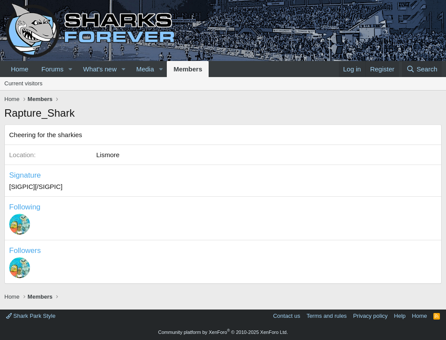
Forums (52, 69)
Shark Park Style (30, 316)
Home (19, 69)
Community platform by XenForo (223, 332)
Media (145, 69)
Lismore (107, 154)
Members (187, 69)
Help (400, 316)
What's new (100, 69)
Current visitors (23, 83)
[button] (70, 69)
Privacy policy (370, 316)
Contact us (286, 316)
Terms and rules (327, 316)
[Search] (422, 69)
